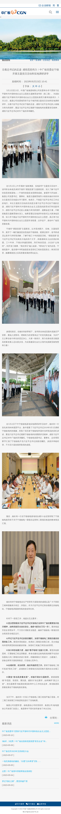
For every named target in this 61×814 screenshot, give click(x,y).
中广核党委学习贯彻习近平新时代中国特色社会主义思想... (26, 731)
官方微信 (30, 804)
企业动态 (46, 60)
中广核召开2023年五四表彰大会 (15, 751)
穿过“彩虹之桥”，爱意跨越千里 (15, 781)
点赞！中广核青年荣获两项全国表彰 (17, 771)
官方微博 (19, 804)
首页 (31, 60)
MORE (56, 723)
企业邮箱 (45, 5)
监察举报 (41, 804)
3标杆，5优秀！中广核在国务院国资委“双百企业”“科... (24, 741)
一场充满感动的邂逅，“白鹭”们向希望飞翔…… (21, 761)
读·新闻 (38, 60)
